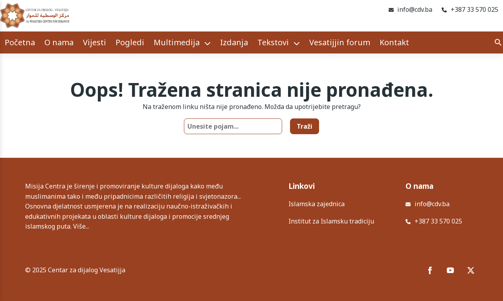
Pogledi (130, 42)
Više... (81, 226)
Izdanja (234, 42)
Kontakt (394, 42)
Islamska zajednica (316, 203)
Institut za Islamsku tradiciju (331, 221)
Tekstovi (273, 42)
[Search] (498, 42)
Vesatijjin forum (339, 42)
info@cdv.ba (414, 9)
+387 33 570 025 (474, 9)
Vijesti (94, 42)
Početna (20, 42)
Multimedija (177, 42)
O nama (58, 42)
